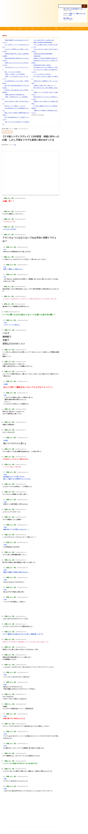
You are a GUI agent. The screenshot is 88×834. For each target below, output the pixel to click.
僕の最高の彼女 (36, 56)
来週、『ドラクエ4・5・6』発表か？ (12, 71)
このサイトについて (79, 28)
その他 (69, 15)
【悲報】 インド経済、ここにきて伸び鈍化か (14, 74)
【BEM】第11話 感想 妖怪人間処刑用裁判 (41, 53)
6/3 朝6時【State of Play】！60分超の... (41, 65)
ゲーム (44, 28)
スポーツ (70, 19)
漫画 (20, 28)
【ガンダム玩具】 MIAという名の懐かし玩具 (42, 40)
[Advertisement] (30, 808)
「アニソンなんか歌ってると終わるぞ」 (41, 74)
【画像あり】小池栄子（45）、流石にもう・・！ (43, 85)
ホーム (8, 28)
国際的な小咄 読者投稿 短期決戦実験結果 (41, 42)
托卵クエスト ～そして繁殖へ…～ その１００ (14, 106)
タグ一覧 (67, 28)
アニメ (69, 10)
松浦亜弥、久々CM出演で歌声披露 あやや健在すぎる (44, 58)
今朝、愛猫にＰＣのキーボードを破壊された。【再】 (44, 67)
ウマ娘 (32, 28)
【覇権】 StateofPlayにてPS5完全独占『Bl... (14, 94)
